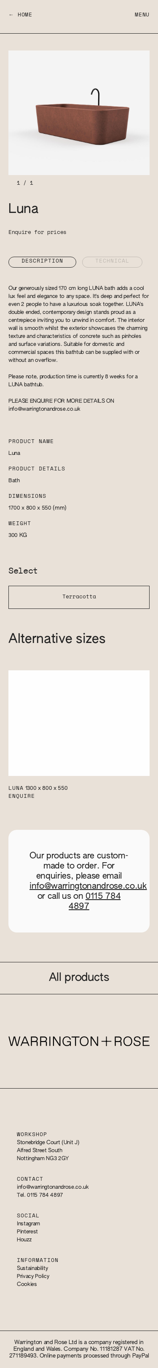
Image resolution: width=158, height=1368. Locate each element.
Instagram (28, 1224)
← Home (20, 15)
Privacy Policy (33, 1276)
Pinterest (27, 1232)
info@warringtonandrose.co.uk (44, 409)
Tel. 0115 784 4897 (40, 1195)
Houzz (24, 1240)
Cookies (27, 1284)
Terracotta (79, 597)
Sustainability (32, 1268)
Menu (142, 15)
